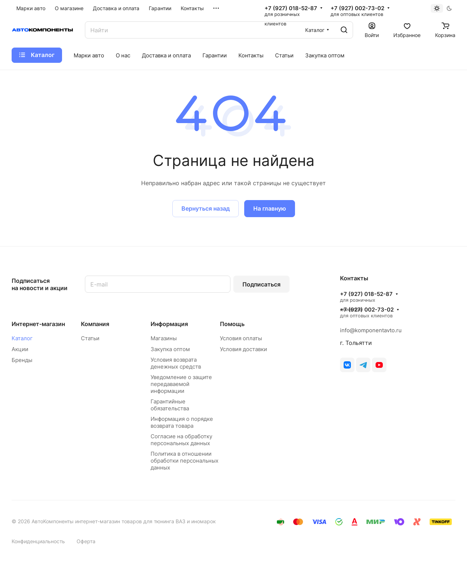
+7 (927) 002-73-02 (357, 8)
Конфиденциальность (38, 541)
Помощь (232, 324)
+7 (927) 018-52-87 (291, 8)
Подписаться (261, 284)
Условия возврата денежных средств (176, 363)
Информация (169, 324)
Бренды (22, 360)
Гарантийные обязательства (170, 405)
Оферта (86, 541)
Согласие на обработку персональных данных (181, 440)
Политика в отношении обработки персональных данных (184, 460)
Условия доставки (243, 349)
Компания (95, 324)
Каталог (22, 338)
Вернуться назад (205, 208)
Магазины (164, 338)
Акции (20, 349)
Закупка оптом (170, 349)
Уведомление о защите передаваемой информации (181, 384)
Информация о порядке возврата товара (182, 422)
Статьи (90, 338)
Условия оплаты (241, 338)
